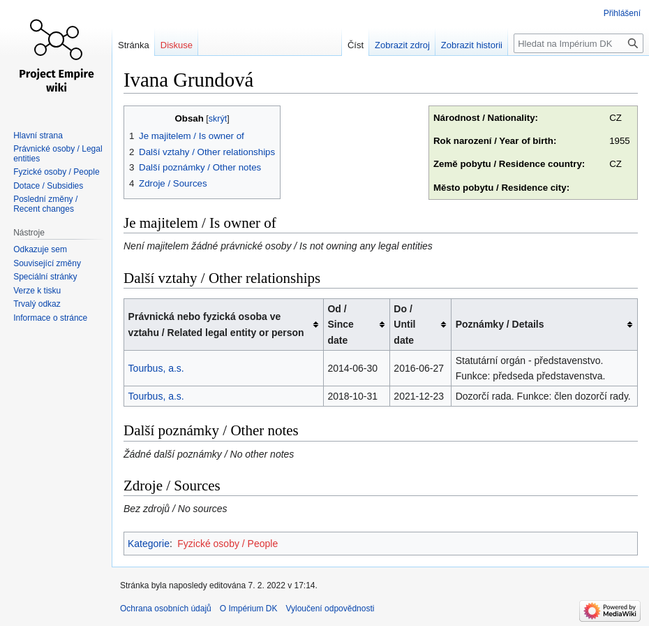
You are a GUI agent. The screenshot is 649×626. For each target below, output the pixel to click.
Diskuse (177, 45)
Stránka (133, 45)
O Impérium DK (249, 608)
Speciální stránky (45, 277)
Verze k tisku (37, 291)
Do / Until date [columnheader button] (404, 324)
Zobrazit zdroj (402, 45)
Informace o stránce (50, 318)
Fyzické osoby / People (227, 543)
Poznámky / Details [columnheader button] (500, 324)
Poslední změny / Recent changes (45, 204)
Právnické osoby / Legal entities (57, 153)
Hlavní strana (38, 135)
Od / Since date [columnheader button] (340, 324)
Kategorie (149, 543)
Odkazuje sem (40, 249)
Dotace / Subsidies (48, 186)
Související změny (47, 263)
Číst (356, 45)
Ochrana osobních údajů (165, 608)
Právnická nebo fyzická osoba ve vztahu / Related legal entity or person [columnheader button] (216, 324)
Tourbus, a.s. (156, 368)
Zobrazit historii (471, 45)
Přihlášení (622, 13)
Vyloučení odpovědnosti (329, 608)
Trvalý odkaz (37, 304)
